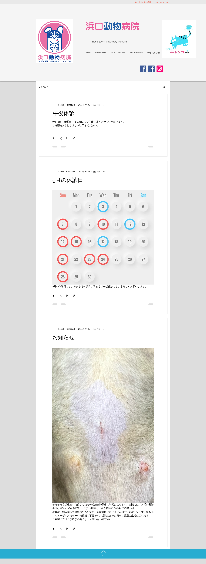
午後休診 (63, 113)
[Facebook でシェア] (53, 138)
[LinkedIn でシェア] (67, 138)
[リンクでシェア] (74, 138)
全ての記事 (43, 86)
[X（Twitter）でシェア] (60, 138)
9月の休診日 (67, 180)
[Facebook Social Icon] (143, 69)
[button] (164, 87)
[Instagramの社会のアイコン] (160, 69)
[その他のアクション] (152, 104)
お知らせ (63, 337)
